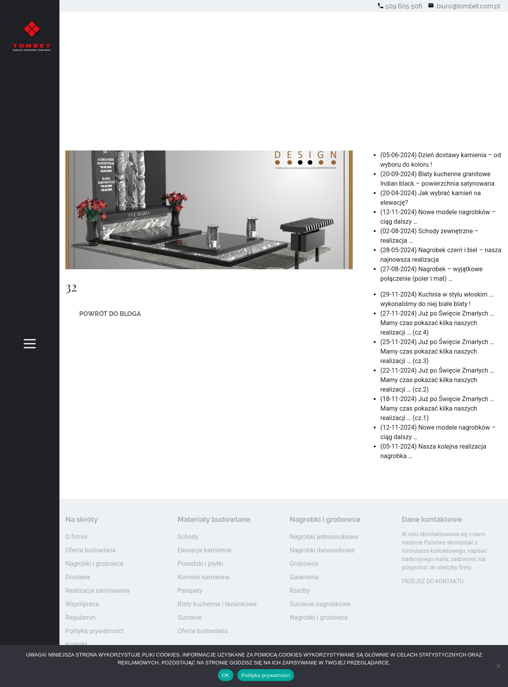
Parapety (190, 590)
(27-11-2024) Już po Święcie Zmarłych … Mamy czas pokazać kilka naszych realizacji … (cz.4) (437, 323)
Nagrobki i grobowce (94, 563)
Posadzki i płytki (200, 563)
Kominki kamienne (203, 577)
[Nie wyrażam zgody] (498, 666)
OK (225, 675)
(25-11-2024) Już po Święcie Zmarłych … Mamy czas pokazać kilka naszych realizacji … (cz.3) (437, 351)
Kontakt (76, 644)
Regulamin (80, 617)
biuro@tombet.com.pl (467, 6)
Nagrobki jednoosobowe (324, 536)
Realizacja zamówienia (97, 590)
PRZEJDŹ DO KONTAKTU (433, 581)
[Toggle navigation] (30, 343)
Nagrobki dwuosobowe (322, 550)
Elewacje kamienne (204, 550)
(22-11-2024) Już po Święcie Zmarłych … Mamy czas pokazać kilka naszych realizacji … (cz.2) (437, 380)
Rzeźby (300, 590)
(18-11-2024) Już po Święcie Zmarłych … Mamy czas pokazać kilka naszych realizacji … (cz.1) (437, 408)
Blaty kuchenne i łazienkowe (217, 604)
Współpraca (82, 604)
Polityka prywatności (94, 631)
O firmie (76, 536)
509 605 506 (403, 6)
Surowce (190, 617)
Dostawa (77, 577)
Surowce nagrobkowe (320, 604)
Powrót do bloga (110, 314)
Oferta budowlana (90, 550)
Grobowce (304, 563)
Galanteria (304, 577)
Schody (188, 536)
